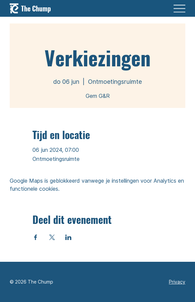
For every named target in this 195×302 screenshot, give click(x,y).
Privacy (177, 282)
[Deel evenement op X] (52, 237)
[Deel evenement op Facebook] (35, 237)
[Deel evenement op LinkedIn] (68, 237)
